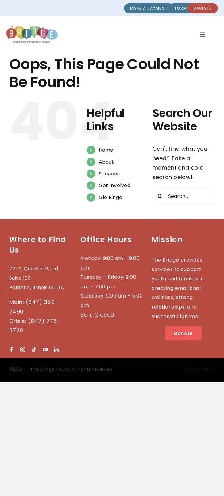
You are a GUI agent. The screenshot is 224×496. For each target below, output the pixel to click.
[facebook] (11, 349)
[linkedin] (56, 349)
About (106, 162)
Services (109, 173)
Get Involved (114, 185)
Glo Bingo (110, 197)
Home (106, 150)
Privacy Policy (199, 369)
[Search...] (184, 196)
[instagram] (22, 349)
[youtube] (45, 349)
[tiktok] (34, 349)
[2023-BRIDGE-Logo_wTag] (32, 28)
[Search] (160, 196)
